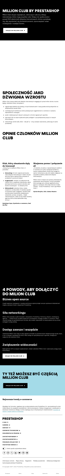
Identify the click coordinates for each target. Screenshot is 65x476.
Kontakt (6, 428)
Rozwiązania (7, 472)
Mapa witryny (20, 461)
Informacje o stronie (8, 461)
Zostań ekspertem (10, 439)
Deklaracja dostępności (53, 461)
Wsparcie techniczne (11, 430)
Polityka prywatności (39, 461)
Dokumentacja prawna (12, 433)
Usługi (32, 472)
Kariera (6, 425)
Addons (19, 472)
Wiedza (57, 472)
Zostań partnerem (10, 436)
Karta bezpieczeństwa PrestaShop (12, 463)
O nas (5, 422)
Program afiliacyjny (11, 442)
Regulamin (28, 461)
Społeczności (44, 472)
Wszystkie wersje (10, 445)
